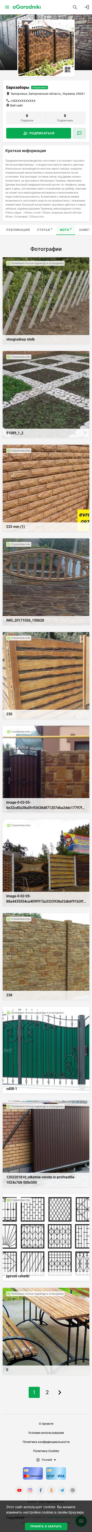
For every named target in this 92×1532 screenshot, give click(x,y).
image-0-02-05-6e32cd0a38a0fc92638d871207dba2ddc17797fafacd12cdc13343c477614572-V (46, 805)
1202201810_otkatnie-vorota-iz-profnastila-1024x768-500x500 (40, 1180)
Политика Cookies (46, 1451)
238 (9, 995)
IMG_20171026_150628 (25, 620)
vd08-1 (11, 1089)
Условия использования (46, 1433)
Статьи (45, 230)
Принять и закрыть (46, 1526)
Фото (66, 230)
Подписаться (41, 133)
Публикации (18, 230)
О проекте (46, 1423)
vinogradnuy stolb (20, 339)
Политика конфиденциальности (46, 1442)
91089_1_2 (14, 433)
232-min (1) (15, 527)
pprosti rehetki (17, 1276)
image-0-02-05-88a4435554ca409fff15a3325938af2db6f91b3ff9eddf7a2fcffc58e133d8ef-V (46, 899)
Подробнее (15, 1518)
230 (9, 714)
